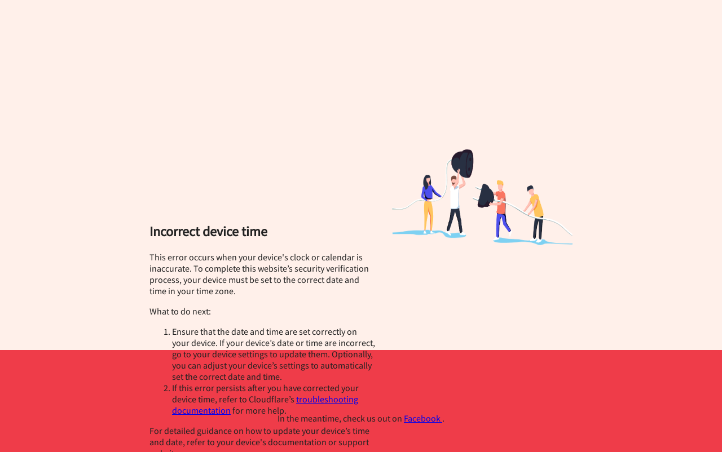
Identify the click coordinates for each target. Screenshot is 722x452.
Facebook (423, 418)
